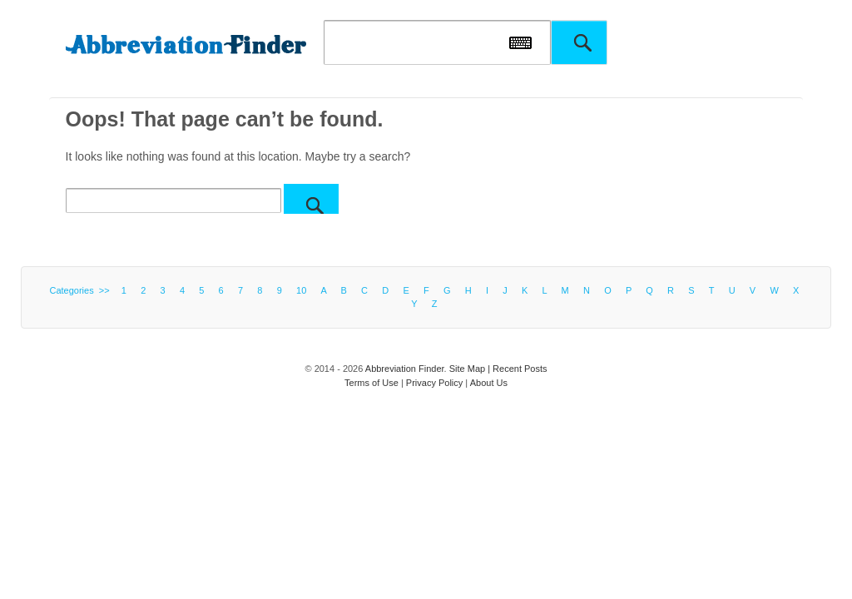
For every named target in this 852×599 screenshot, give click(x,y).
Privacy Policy (434, 383)
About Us (489, 383)
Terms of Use (371, 383)
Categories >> (81, 290)
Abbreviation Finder (404, 369)
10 (301, 290)
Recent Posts (520, 369)
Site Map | (471, 369)
